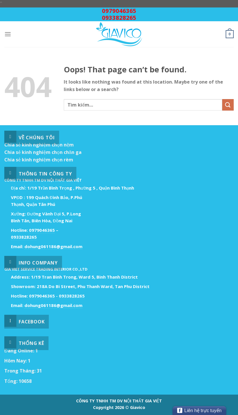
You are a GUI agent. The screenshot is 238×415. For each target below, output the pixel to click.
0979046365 (119, 11)
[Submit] (228, 104)
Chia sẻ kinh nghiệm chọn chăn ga (43, 152)
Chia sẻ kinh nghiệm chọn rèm (38, 160)
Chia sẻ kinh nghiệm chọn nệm (39, 145)
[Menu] (7, 34)
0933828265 (119, 18)
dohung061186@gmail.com (53, 246)
